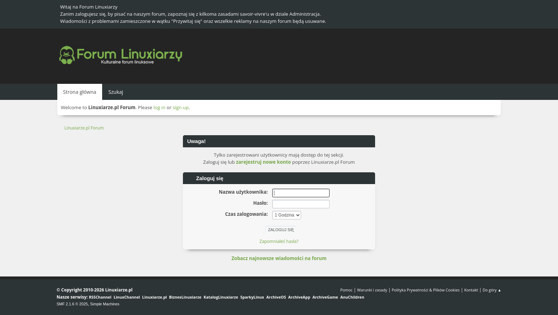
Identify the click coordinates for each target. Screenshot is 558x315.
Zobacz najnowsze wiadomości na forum (278, 258)
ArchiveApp (299, 297)
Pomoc (346, 290)
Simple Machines (104, 304)
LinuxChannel (127, 297)
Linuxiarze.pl (154, 297)
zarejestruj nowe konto (263, 162)
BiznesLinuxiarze (185, 297)
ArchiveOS (276, 297)
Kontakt (471, 290)
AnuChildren (352, 297)
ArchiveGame (325, 297)
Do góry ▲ (492, 290)
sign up (181, 107)
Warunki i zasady (372, 290)
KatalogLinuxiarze (221, 297)
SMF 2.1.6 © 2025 (72, 304)
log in (159, 107)
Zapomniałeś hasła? (278, 241)
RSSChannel (100, 297)
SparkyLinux (252, 297)
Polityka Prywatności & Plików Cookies (426, 290)
